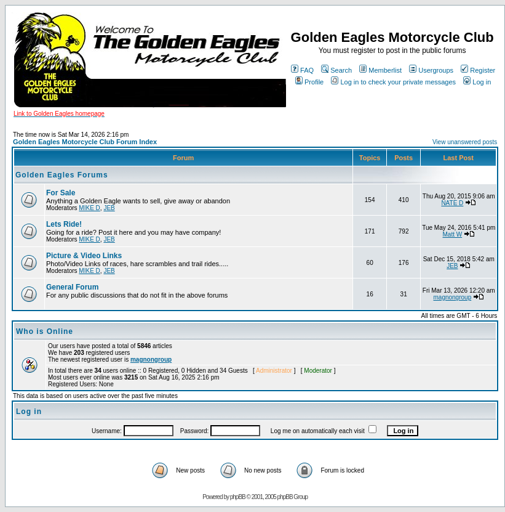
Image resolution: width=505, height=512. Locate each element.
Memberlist (380, 70)
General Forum (72, 287)
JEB (108, 208)
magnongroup (452, 297)
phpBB (237, 497)
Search (336, 70)
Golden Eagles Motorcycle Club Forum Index (85, 141)
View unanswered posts (464, 142)
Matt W (453, 234)
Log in (477, 82)
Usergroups (431, 70)
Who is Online (44, 331)
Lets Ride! (64, 224)
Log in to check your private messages (393, 82)
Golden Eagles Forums (61, 175)
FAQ (302, 70)
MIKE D (89, 208)
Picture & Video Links (84, 255)
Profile (309, 82)
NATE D (452, 203)
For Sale (60, 193)
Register (478, 70)
